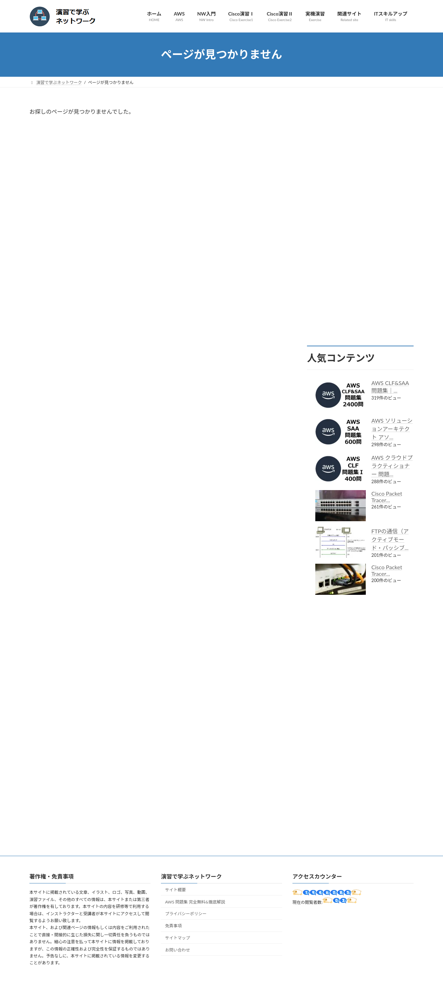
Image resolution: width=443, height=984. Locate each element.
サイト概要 (175, 889)
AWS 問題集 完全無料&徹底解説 (195, 901)
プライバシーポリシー (186, 913)
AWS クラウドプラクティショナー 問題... (392, 465)
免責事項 (173, 925)
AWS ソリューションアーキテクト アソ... (392, 428)
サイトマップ (177, 937)
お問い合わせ (177, 949)
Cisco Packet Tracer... (386, 496)
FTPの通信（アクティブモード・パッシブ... (390, 539)
